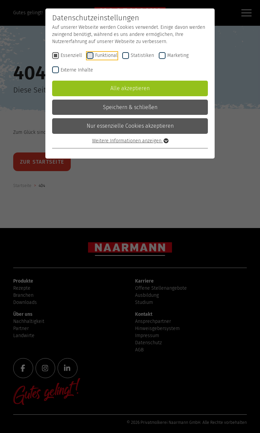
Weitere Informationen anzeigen (130, 141)
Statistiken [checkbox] (142, 55)
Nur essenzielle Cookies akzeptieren (130, 126)
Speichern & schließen (130, 107)
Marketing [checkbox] (178, 55)
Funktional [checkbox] (106, 55)
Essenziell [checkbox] (71, 55)
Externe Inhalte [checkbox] (77, 70)
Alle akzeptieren (130, 88)
